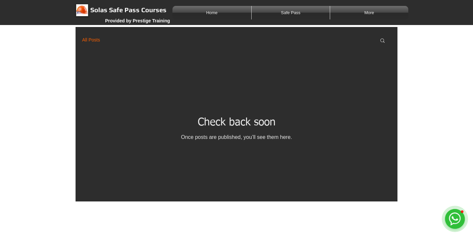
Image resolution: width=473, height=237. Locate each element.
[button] (382, 41)
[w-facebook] (322, 209)
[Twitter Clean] (328, 209)
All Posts (91, 39)
